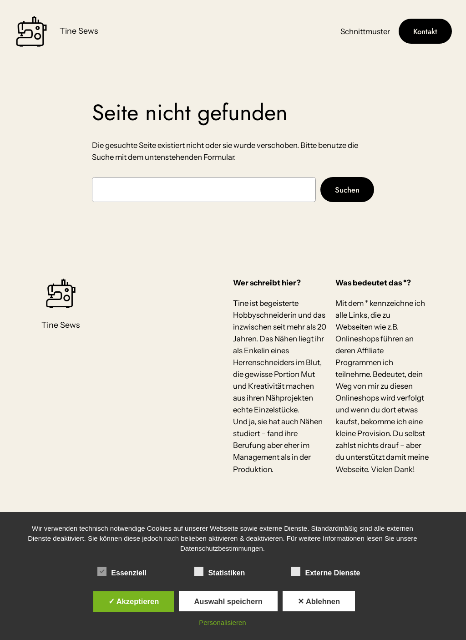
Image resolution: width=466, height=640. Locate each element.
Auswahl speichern (228, 601)
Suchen (347, 189)
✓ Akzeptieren (133, 601)
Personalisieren (222, 622)
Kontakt (425, 31)
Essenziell (121, 572)
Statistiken (219, 572)
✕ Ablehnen (319, 601)
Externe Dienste (325, 572)
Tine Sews (79, 31)
